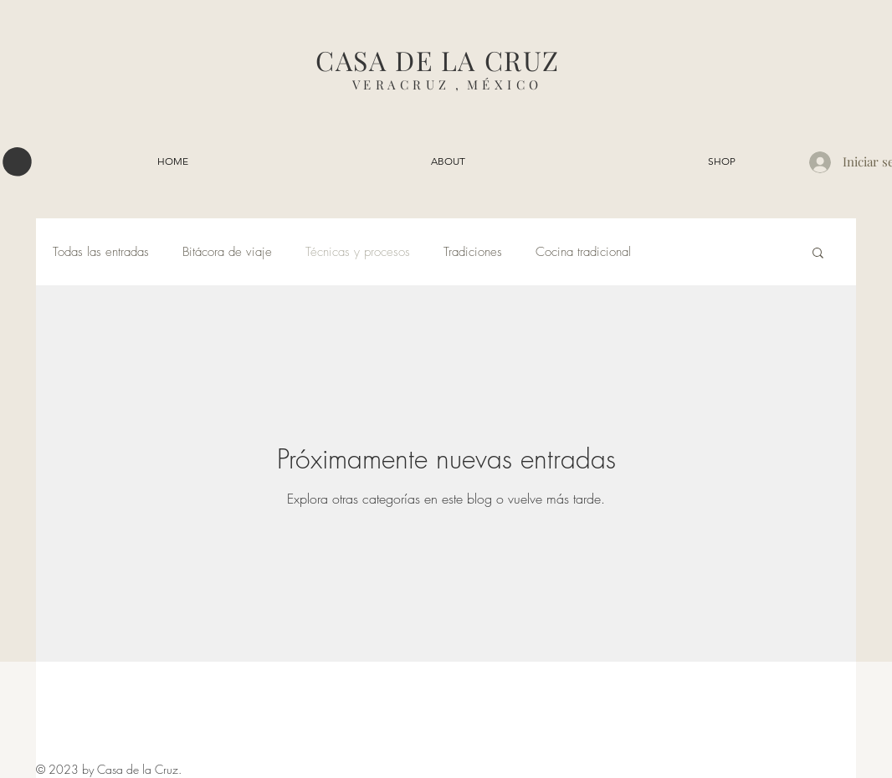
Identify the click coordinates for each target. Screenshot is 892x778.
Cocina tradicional (583, 251)
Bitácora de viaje (227, 251)
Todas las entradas (101, 251)
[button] (17, 162)
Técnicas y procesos (357, 251)
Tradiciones (472, 251)
